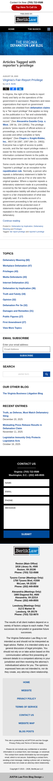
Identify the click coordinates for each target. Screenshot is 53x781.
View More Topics (12, 328)
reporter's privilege (36, 232)
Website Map (26, 723)
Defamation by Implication (22, 226)
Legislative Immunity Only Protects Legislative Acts (22, 439)
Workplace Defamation (17, 266)
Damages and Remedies (18, 311)
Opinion (9, 299)
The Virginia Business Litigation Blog (23, 393)
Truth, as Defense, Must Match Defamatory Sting (25, 414)
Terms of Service (31, 743)
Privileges (18, 229)
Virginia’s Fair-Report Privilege (23, 80)
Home (11, 29)
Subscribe (26, 355)
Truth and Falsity (14, 294)
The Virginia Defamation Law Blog (26, 18)
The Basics (34, 29)
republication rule (12, 171)
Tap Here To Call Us (26, 7)
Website (26, 690)
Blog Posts (26, 731)
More (49, 29)
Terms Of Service (26, 707)
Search (46, 374)
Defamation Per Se (15, 305)
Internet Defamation (16, 282)
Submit (26, 534)
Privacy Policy (26, 698)
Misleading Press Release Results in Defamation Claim (22, 427)
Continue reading (11, 221)
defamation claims (40, 108)
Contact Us (26, 715)
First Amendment (14, 322)
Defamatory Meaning (16, 260)
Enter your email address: (16, 345)
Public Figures (13, 316)
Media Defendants (15, 277)
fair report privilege (17, 232)
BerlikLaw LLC (37, 769)
